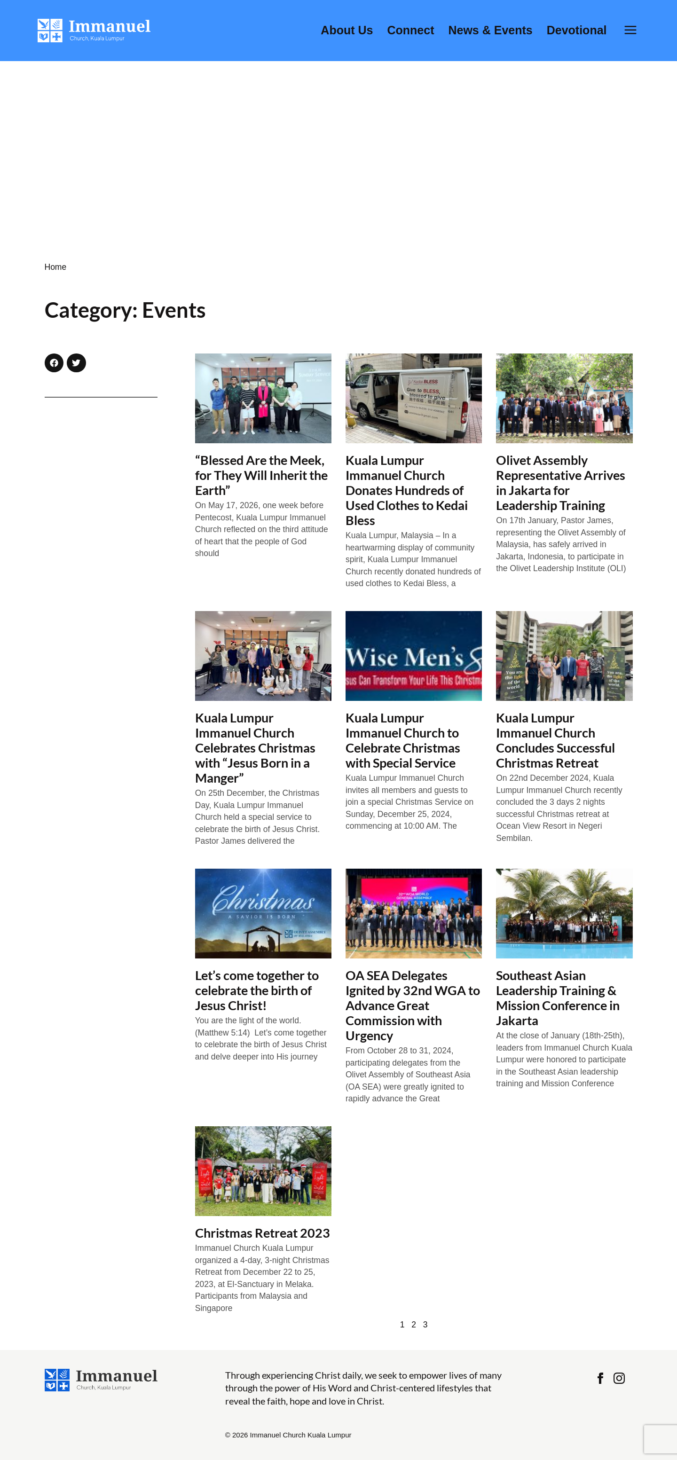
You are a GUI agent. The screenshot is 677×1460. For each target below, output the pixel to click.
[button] (54, 363)
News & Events (490, 30)
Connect (410, 30)
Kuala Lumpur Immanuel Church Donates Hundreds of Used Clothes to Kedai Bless (407, 490)
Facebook (600, 1378)
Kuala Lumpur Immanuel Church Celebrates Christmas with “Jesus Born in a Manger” (255, 747)
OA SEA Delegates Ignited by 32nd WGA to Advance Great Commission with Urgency (413, 1005)
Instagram (619, 1378)
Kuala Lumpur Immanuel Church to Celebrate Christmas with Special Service (403, 740)
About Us (347, 30)
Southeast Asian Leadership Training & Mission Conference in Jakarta (558, 997)
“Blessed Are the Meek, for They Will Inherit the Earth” (261, 475)
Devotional (577, 30)
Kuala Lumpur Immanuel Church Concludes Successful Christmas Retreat (555, 740)
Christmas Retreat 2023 (262, 1232)
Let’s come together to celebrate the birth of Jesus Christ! (257, 990)
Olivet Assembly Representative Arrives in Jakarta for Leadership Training (560, 482)
